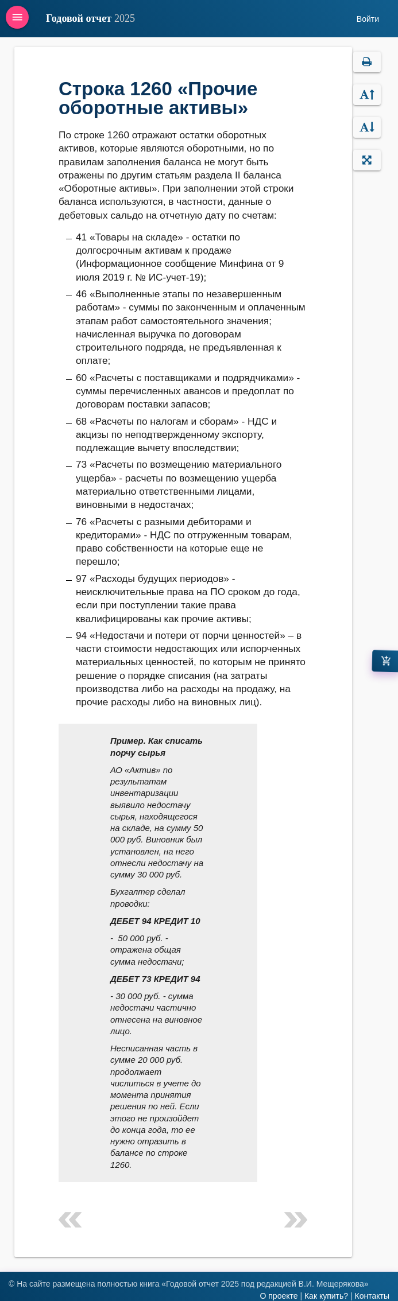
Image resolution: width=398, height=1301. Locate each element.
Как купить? (326, 1295)
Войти (368, 19)
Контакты (372, 1295)
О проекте (278, 1295)
